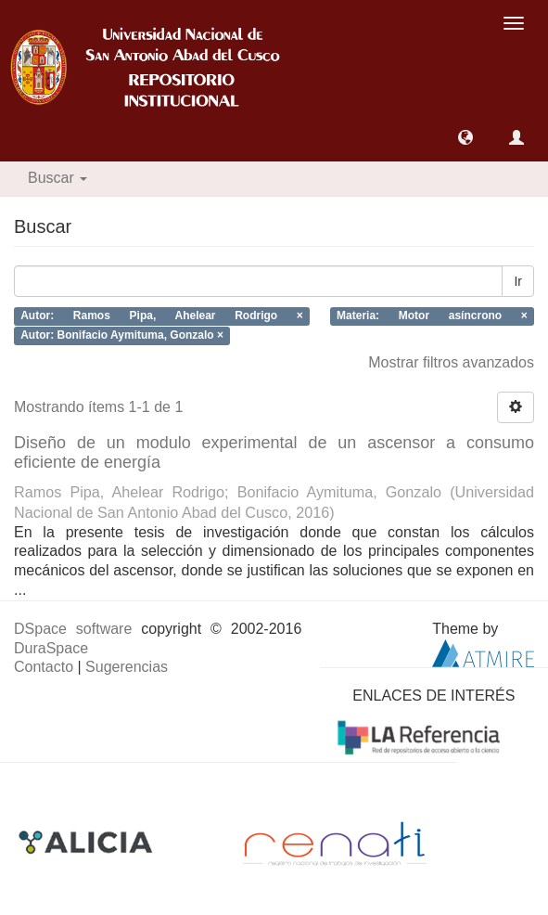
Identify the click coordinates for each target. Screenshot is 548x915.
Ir (518, 281)
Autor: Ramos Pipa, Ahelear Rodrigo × (161, 316)
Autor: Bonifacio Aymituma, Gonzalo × (121, 335)
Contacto (43, 667)
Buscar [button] (57, 178)
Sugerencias (126, 667)
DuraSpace (51, 648)
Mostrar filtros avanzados (451, 362)
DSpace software (73, 629)
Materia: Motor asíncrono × (432, 316)
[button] (465, 137)
